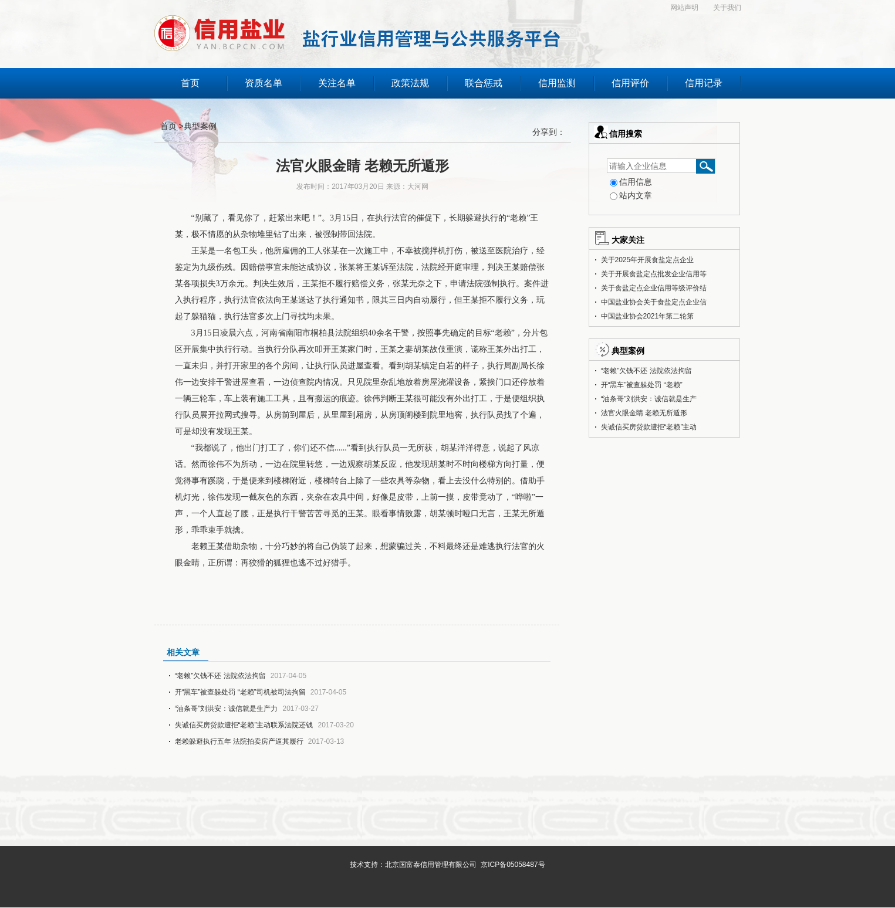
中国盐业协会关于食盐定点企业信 (654, 302)
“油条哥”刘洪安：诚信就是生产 (649, 399)
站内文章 (631, 195)
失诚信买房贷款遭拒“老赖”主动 (649, 427)
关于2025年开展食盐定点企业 (647, 260)
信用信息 (631, 182)
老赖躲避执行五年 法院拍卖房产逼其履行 (239, 741)
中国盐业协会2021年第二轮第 (647, 316)
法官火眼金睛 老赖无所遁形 (644, 413)
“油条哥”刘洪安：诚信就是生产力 (226, 708)
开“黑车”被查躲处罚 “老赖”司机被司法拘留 (240, 692)
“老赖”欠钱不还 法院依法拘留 (220, 676)
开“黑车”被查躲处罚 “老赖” (642, 385)
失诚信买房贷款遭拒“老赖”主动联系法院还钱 (244, 725)
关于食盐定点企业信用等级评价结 (654, 288)
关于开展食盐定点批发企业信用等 (654, 274)
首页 (169, 126)
